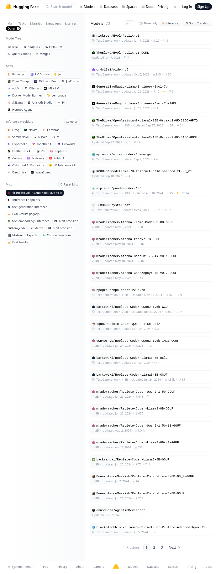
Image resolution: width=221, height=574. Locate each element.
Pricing (163, 6)
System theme (19, 567)
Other (13, 28)
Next (174, 547)
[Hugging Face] (116, 567)
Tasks (22, 23)
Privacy (62, 567)
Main (10, 23)
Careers (99, 567)
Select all (72, 122)
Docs (147, 6)
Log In (187, 6)
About (80, 567)
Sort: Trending (197, 23)
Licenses (71, 23)
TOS (45, 567)
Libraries (36, 23)
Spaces (129, 6)
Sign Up (203, 6)
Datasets (108, 6)
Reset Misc (69, 184)
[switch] (141, 23)
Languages (53, 23)
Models (87, 6)
